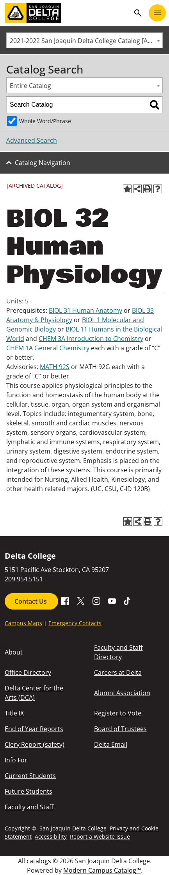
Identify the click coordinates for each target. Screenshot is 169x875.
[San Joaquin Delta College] (67, 13)
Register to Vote (117, 713)
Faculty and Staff (29, 807)
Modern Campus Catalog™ (102, 870)
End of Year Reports (34, 728)
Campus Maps (23, 623)
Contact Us (31, 601)
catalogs (39, 861)
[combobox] (84, 40)
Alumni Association (122, 693)
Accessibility (51, 836)
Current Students (30, 775)
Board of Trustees (120, 728)
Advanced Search (31, 140)
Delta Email (110, 744)
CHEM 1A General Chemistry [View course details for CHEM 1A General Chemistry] (47, 348)
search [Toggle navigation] (137, 13)
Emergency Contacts (74, 623)
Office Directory (28, 672)
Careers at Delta (118, 672)
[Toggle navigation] (157, 13)
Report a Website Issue (100, 836)
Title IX (14, 713)
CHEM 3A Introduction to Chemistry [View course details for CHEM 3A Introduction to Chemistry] (91, 338)
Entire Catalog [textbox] (30, 85)
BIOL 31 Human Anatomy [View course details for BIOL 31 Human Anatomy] (85, 310)
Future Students (28, 791)
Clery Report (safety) (34, 744)
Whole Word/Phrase (45, 121)
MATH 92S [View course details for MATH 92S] (54, 366)
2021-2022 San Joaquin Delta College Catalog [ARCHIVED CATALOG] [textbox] (86, 40)
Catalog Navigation (42, 162)
